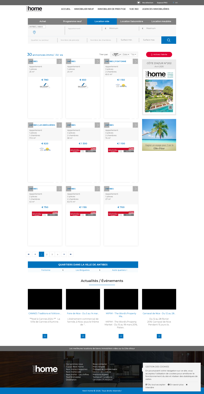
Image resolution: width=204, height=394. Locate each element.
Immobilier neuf (84, 9)
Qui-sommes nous (74, 364)
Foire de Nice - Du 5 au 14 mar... (83, 313)
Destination (71, 380)
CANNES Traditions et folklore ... (44, 313)
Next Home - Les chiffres (77, 374)
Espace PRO (162, 3)
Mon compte (99, 367)
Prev (30, 61)
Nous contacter (100, 364)
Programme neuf (72, 21)
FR (173, 2)
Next (59, 61)
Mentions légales (100, 374)
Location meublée (161, 21)
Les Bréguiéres (83, 270)
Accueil (66, 9)
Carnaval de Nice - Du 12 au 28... (159, 313)
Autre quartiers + (119, 270)
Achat (43, 21)
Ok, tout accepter (155, 384)
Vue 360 (134, 9)
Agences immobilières (155, 9)
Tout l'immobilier (73, 377)
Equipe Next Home (75, 367)
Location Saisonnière (131, 21)
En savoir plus (176, 384)
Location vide (102, 21)
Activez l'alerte (159, 54)
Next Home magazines (76, 369)
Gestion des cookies (102, 372)
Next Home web (73, 372)
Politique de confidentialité (105, 369)
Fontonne (45, 270)
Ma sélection (147, 3)
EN (176, 2)
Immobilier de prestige (112, 9)
